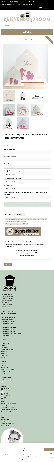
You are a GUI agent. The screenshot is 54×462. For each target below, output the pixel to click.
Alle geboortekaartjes (7, 319)
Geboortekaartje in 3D (7, 335)
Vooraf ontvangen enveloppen (13, 178)
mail (32, 253)
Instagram (6, 391)
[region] (15, 448)
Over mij (3, 421)
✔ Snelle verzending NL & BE (9, 2)
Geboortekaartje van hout (8, 405)
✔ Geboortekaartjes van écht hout (10, 4)
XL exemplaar (8, 185)
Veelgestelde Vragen (7, 349)
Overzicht (8, 264)
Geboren (3, 339)
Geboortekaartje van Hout (8, 327)
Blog (35, 4)
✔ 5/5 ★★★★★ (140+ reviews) (27, 2)
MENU (27, 32)
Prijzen (3, 345)
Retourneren (4, 367)
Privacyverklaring (5, 371)
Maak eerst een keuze (27, 204)
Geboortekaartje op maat (8, 407)
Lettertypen (4, 355)
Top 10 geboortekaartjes (8, 317)
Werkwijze (4, 347)
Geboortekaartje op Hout (8, 329)
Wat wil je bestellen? (10, 149)
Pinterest (6, 393)
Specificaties (19, 214)
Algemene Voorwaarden (7, 369)
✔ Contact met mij (27, 4)
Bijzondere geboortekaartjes (9, 409)
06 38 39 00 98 (5, 425)
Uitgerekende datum (10, 156)
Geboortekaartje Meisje (7, 323)
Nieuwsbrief (7, 395)
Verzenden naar (8, 164)
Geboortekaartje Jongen (8, 321)
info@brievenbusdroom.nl (8, 423)
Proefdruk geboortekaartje (8, 313)
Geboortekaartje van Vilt (8, 331)
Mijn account (47, 8)
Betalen (3, 363)
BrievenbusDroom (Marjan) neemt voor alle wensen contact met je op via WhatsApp (25, 193)
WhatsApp (38, 253)
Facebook (6, 388)
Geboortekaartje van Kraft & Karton (11, 333)
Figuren (3, 357)
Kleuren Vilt (4, 351)
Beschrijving (8, 214)
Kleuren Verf (4, 353)
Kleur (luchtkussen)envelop (12, 171)
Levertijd (3, 365)
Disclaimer (4, 373)
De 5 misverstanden (6, 411)
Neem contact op (6, 419)
